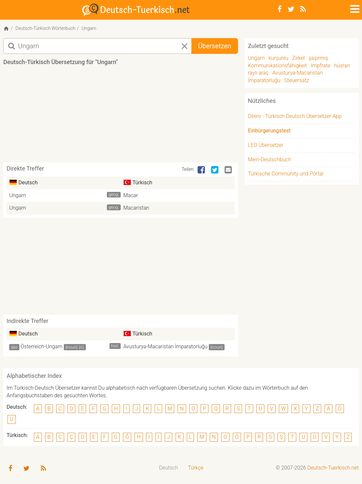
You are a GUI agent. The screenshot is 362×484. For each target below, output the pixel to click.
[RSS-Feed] (303, 9)
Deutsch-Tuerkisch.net (333, 468)
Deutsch (168, 468)
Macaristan (136, 208)
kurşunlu (278, 58)
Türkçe (196, 468)
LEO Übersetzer (265, 145)
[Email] (229, 170)
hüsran (342, 65)
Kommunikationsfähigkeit (277, 65)
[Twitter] (291, 9)
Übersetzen (214, 46)
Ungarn (17, 195)
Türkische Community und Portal (285, 174)
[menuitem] (168, 468)
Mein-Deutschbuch (269, 159)
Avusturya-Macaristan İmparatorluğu (165, 346)
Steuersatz (296, 80)
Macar (130, 195)
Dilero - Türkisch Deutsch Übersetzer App (295, 116)
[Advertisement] (123, 116)
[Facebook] (280, 9)
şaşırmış (318, 58)
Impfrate (320, 65)
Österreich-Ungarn (41, 346)
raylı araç (258, 73)
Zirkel (298, 58)
